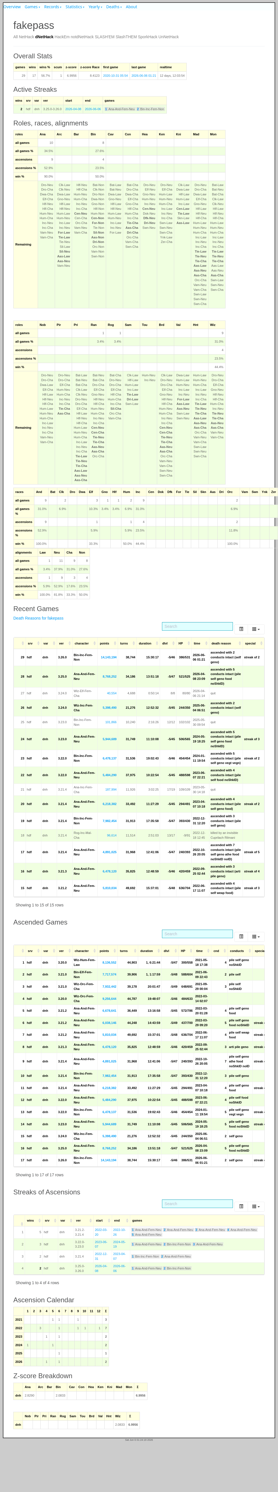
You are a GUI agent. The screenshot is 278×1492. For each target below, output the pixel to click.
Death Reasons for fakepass (38, 618)
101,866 (111, 722)
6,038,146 (109, 1022)
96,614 (112, 835)
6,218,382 (110, 804)
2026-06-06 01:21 (144, 75)
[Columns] (256, 629)
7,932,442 (109, 986)
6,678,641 (109, 1010)
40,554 (112, 693)
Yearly (94, 6)
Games (31, 6)
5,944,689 (110, 739)
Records (51, 6)
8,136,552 (109, 962)
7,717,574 (109, 974)
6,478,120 (110, 871)
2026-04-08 (73, 109)
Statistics (74, 6)
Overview (12, 6)
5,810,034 (110, 888)
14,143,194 (109, 657)
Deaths (112, 6)
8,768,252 (110, 676)
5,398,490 (110, 707)
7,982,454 (110, 821)
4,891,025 (110, 852)
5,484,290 (110, 775)
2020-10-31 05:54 (115, 75)
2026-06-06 (93, 109)
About (131, 6)
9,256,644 (109, 998)
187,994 (111, 789)
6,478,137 (110, 758)
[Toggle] (241, 629)
